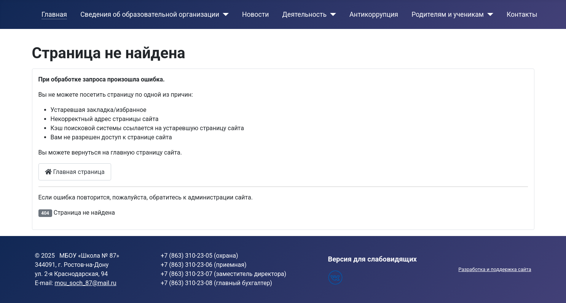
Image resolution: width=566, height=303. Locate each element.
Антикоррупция (373, 14)
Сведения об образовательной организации (149, 14)
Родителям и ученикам (447, 14)
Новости (255, 14)
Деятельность (304, 14)
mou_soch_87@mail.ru (85, 283)
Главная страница (75, 171)
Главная (54, 14)
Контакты (522, 14)
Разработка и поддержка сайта (494, 269)
